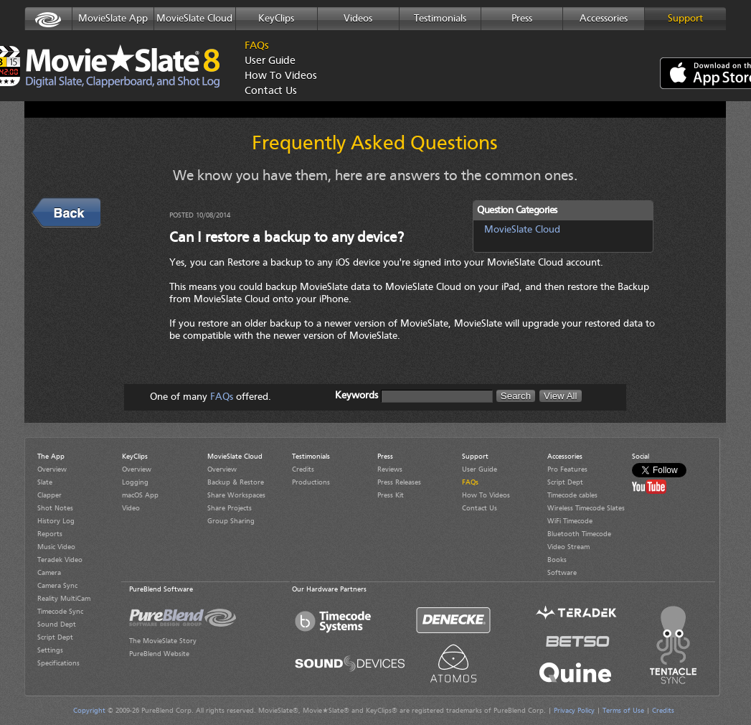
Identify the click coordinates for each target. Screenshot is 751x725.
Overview (52, 469)
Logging (135, 482)
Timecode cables (572, 495)
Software (562, 572)
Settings (50, 650)
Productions (311, 482)
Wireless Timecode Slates (586, 508)
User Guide (270, 61)
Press (521, 19)
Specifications (58, 663)
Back (45, 204)
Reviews (389, 469)
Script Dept (55, 637)
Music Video (56, 547)
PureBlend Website (159, 654)
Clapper (49, 495)
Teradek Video (59, 559)
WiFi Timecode (569, 521)
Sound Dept (56, 624)
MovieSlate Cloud (194, 19)
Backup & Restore (235, 482)
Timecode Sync (60, 611)
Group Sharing (231, 521)
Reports (49, 534)
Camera (49, 572)
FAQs (257, 46)
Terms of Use (623, 710)
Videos (358, 19)
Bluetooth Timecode (579, 534)
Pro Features (567, 469)
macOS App (140, 495)
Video (131, 508)
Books (557, 559)
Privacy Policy (574, 710)
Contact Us (271, 91)
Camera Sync (57, 585)
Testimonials (440, 19)
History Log (56, 521)
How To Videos (277, 76)
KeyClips (276, 19)
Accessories (604, 19)
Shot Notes (55, 508)
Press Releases (399, 482)
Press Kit (390, 495)
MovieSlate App (113, 19)
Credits (303, 469)
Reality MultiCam (63, 598)
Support (685, 19)
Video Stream (568, 547)
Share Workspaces (236, 495)
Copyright (89, 710)
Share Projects (229, 508)
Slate (44, 482)
